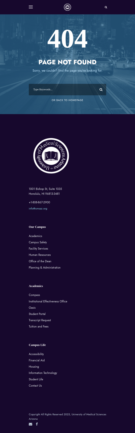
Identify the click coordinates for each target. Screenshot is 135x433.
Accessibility (36, 354)
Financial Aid (37, 360)
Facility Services (38, 249)
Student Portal (37, 314)
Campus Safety (38, 242)
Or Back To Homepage (67, 100)
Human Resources (40, 255)
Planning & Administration (45, 267)
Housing (34, 367)
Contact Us (35, 386)
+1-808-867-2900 (39, 202)
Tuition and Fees (38, 326)
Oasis (32, 308)
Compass (34, 295)
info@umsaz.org (38, 208)
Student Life (36, 379)
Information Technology (43, 373)
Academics (35, 236)
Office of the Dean (40, 261)
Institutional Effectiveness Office (48, 301)
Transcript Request (40, 320)
